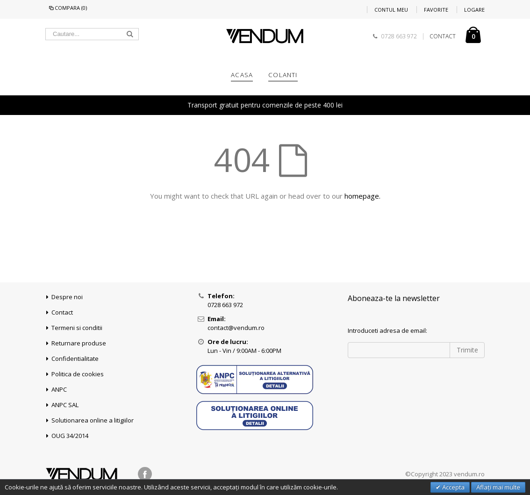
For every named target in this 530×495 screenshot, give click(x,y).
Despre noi (67, 297)
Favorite (436, 9)
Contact (62, 312)
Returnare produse (78, 343)
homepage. (362, 196)
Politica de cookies (77, 374)
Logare (474, 9)
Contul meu (391, 9)
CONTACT (443, 36)
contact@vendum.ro (236, 327)
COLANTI (282, 75)
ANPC (59, 389)
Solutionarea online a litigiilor (92, 420)
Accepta (453, 487)
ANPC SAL (65, 405)
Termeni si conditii (76, 327)
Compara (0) (67, 7)
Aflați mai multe (498, 487)
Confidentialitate (75, 358)
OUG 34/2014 (69, 435)
